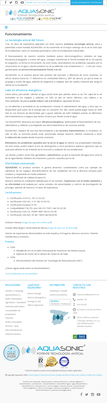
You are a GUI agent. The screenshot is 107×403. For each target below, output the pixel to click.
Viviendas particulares (15, 306)
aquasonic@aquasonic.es (59, 2)
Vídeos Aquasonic (35, 305)
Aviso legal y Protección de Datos (42, 375)
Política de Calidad (94, 375)
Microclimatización (13, 330)
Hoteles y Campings (14, 290)
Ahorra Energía (34, 293)
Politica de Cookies (77, 375)
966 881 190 (31, 2)
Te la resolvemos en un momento (21, 273)
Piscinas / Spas (12, 326)
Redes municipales (13, 322)
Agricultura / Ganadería (15, 302)
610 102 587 (42, 2)
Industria (9, 318)
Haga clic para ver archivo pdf (37, 222)
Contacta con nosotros (82, 286)
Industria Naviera (13, 334)
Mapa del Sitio (63, 375)
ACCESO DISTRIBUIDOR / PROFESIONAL (87, 2)
